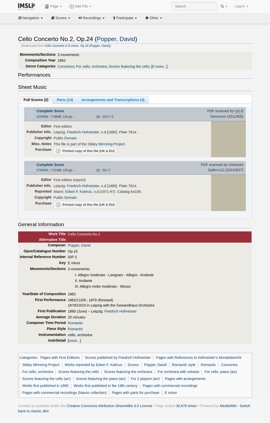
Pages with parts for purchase (135, 393)
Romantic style (184, 365)
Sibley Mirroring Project (106, 144)
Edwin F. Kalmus (78, 192)
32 (104, 170)
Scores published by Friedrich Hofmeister (118, 358)
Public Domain (65, 138)
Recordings (92, 18)
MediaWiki (228, 406)
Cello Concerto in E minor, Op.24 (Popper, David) (77, 46)
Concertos (66, 66)
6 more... (159, 66)
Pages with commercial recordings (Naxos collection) (64, 393)
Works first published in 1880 (45, 386)
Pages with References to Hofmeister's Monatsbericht (198, 358)
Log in (241, 6)
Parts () (65, 100)
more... (74, 341)
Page (53, 6)
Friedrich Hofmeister (83, 132)
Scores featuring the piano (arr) (101, 379)
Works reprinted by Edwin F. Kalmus (93, 365)
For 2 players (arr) (145, 379)
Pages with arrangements (185, 379)
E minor (171, 393)
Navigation (30, 18)
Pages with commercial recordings (170, 386)
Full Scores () (36, 100)
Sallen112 (216, 170)
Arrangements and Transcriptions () (113, 100)
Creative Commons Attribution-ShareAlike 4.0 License (109, 406)
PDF (210, 111)
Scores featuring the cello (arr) (46, 379)
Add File (80, 6)
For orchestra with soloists (178, 372)
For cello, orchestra (91, 66)
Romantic (75, 323)
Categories (28, 358)
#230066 (42, 116)
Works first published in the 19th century (106, 386)
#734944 (42, 170)
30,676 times (186, 406)
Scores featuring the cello (129, 66)
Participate (125, 18)
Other (153, 18)
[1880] (112, 132)
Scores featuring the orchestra (128, 372)
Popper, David (116, 39)
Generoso (218, 116)
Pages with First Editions (60, 358)
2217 (106, 116)
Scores (60, 18)
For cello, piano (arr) (221, 372)
